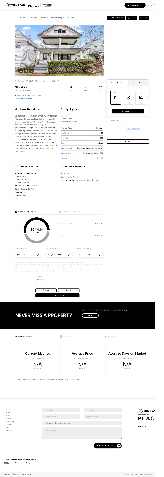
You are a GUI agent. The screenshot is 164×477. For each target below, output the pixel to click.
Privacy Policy (128, 474)
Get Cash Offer (135, 5)
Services (8, 418)
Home (8, 409)
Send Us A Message (108, 446)
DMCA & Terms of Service (143, 474)
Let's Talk (9, 431)
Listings (8, 412)
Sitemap (157, 474)
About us (9, 424)
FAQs (7, 415)
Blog (7, 427)
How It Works (10, 421)
